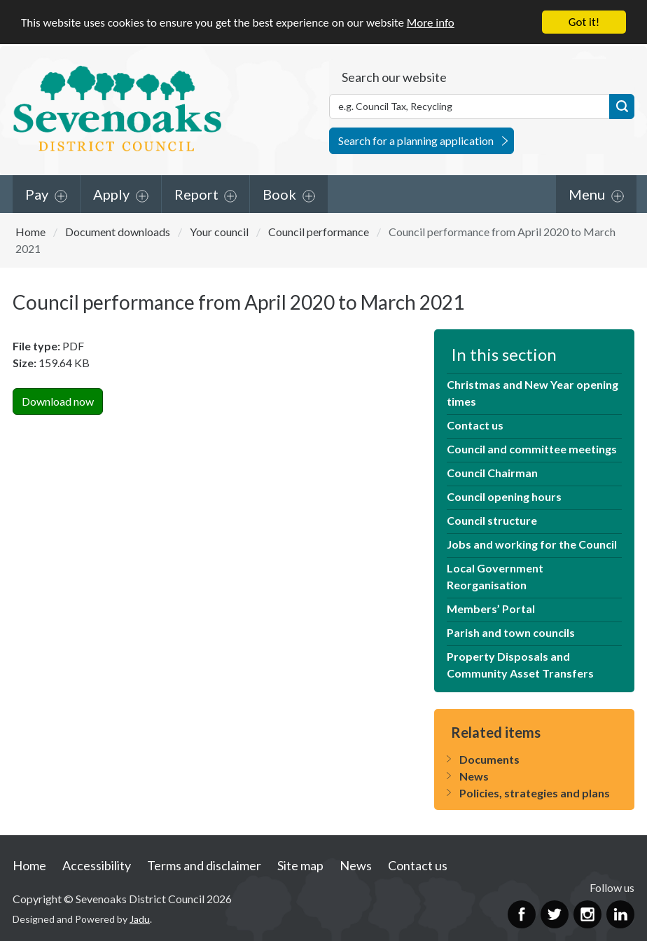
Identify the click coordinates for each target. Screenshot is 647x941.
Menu (587, 193)
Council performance (318, 231)
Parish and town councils (511, 632)
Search (621, 105)
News (474, 776)
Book (279, 193)
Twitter (555, 914)
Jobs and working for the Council (532, 544)
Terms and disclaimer (204, 865)
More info (430, 22)
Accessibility (96, 865)
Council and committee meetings (532, 448)
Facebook (522, 914)
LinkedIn (620, 914)
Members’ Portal (491, 608)
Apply (111, 193)
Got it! (584, 22)
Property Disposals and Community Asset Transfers (520, 665)
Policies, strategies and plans (534, 792)
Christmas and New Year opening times (532, 393)
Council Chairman (492, 472)
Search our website (394, 76)
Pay (36, 193)
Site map (300, 865)
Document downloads (117, 231)
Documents (489, 759)
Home (30, 231)
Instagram (587, 914)
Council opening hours (504, 496)
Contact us (475, 425)
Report (196, 193)
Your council (219, 231)
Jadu (140, 919)
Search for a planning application (416, 139)
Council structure (492, 520)
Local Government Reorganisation (495, 576)
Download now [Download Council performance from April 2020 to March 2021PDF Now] (58, 401)
